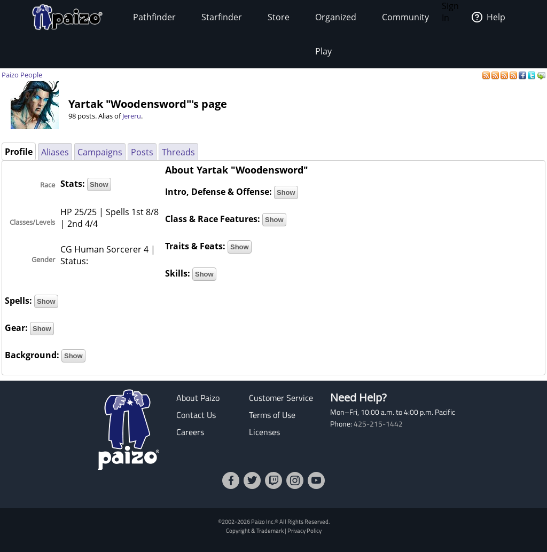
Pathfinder (154, 17)
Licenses (264, 431)
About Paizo (198, 397)
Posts (142, 152)
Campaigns (99, 152)
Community (405, 17)
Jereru (131, 116)
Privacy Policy (304, 530)
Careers (190, 431)
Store (279, 17)
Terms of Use (272, 414)
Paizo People (22, 75)
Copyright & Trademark (255, 530)
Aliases (55, 152)
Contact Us (196, 414)
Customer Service (281, 397)
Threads (178, 152)
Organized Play (335, 34)
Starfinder (221, 17)
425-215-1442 (378, 424)
